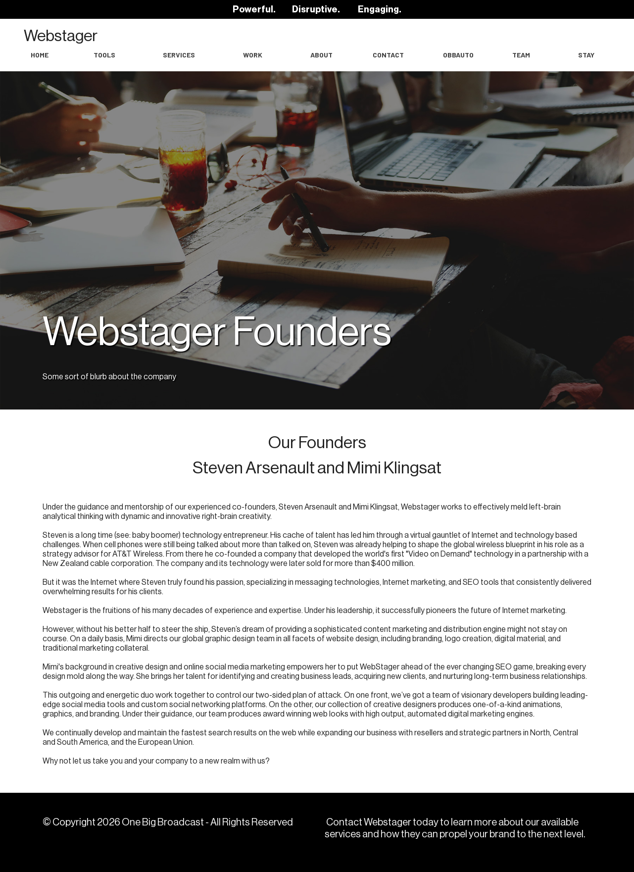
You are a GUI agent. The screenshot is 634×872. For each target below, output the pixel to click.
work (252, 55)
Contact (388, 55)
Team (521, 55)
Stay (586, 55)
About (321, 55)
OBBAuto (458, 55)
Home (40, 55)
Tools (104, 55)
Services (179, 55)
